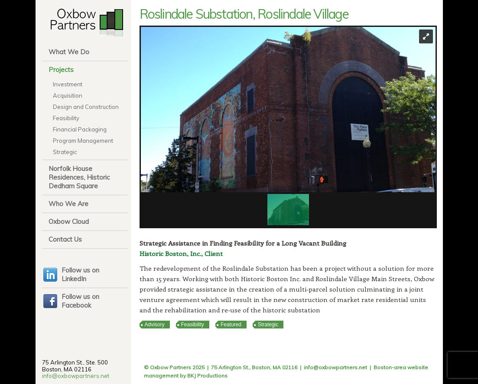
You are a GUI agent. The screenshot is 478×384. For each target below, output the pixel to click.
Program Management (83, 140)
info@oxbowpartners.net (75, 375)
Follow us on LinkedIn (80, 274)
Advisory (155, 325)
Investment (67, 84)
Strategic (65, 151)
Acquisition (67, 95)
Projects (61, 70)
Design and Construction (86, 106)
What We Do (69, 52)
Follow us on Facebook (80, 300)
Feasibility (66, 118)
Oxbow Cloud (69, 221)
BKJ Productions (207, 375)
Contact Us (65, 239)
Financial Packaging (80, 129)
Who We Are (68, 204)
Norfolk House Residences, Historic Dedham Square (79, 177)
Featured (231, 325)
